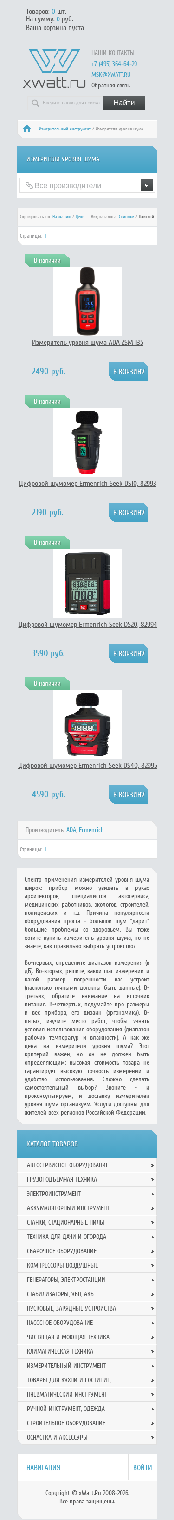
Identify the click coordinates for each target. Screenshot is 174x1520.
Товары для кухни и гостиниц (69, 1380)
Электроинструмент (54, 1194)
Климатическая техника (60, 1351)
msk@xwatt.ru (110, 75)
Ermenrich (91, 830)
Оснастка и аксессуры (57, 1437)
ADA (71, 830)
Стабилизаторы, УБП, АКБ (60, 1294)
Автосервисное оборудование (68, 1165)
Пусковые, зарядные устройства (71, 1308)
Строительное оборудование (66, 1423)
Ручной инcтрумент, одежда (66, 1409)
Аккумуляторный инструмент (68, 1208)
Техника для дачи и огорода (66, 1237)
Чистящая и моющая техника (68, 1337)
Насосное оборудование (60, 1323)
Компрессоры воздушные (62, 1265)
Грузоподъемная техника (62, 1179)
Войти (142, 1467)
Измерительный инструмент (65, 129)
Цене (80, 217)
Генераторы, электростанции (66, 1280)
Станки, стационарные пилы (65, 1222)
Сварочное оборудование (62, 1251)
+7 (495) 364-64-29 (114, 64)
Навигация (43, 1467)
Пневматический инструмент (67, 1394)
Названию (61, 217)
